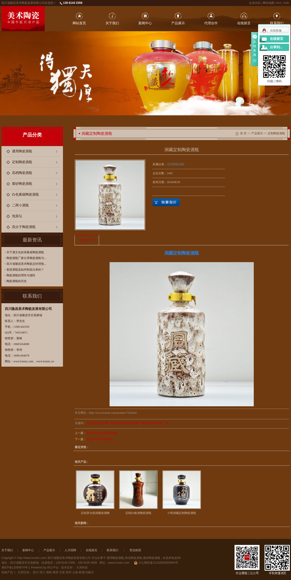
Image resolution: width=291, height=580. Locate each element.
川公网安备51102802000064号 (156, 562)
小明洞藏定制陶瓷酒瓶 (181, 513)
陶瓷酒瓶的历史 (16, 281)
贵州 (68, 572)
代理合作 (211, 23)
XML (286, 3)
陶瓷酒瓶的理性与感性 (20, 275)
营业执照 (135, 550)
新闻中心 (145, 23)
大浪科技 (82, 567)
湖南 (49, 572)
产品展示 (178, 23)
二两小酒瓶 (20, 205)
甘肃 (62, 572)
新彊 (82, 572)
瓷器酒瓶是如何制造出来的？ (25, 269)
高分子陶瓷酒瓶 (24, 227)
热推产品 (7, 572)
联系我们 (277, 23)
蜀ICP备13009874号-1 (15, 567)
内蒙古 (89, 572)
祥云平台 (53, 567)
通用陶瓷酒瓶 (22, 151)
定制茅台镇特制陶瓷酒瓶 (102, 433)
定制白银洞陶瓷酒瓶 (138, 513)
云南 (75, 572)
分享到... (276, 47)
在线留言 (244, 23)
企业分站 (254, 3)
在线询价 (166, 202)
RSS (278, 3)
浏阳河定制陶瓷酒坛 (99, 439)
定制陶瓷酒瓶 (22, 162)
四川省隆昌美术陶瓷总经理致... (26, 263)
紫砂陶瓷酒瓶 (22, 183)
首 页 (243, 133)
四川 (36, 572)
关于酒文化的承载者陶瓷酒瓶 (25, 252)
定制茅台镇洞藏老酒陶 (95, 513)
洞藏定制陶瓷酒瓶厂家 (154, 423)
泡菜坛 (17, 216)
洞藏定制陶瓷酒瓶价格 (124, 423)
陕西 (55, 572)
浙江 (42, 572)
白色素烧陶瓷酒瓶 (25, 194)
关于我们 (112, 23)
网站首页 (79, 23)
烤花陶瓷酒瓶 (133, 558)
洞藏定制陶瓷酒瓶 (97, 423)
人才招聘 (70, 550)
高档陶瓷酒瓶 (22, 173)
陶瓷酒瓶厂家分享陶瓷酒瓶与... (26, 258)
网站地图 (269, 3)
